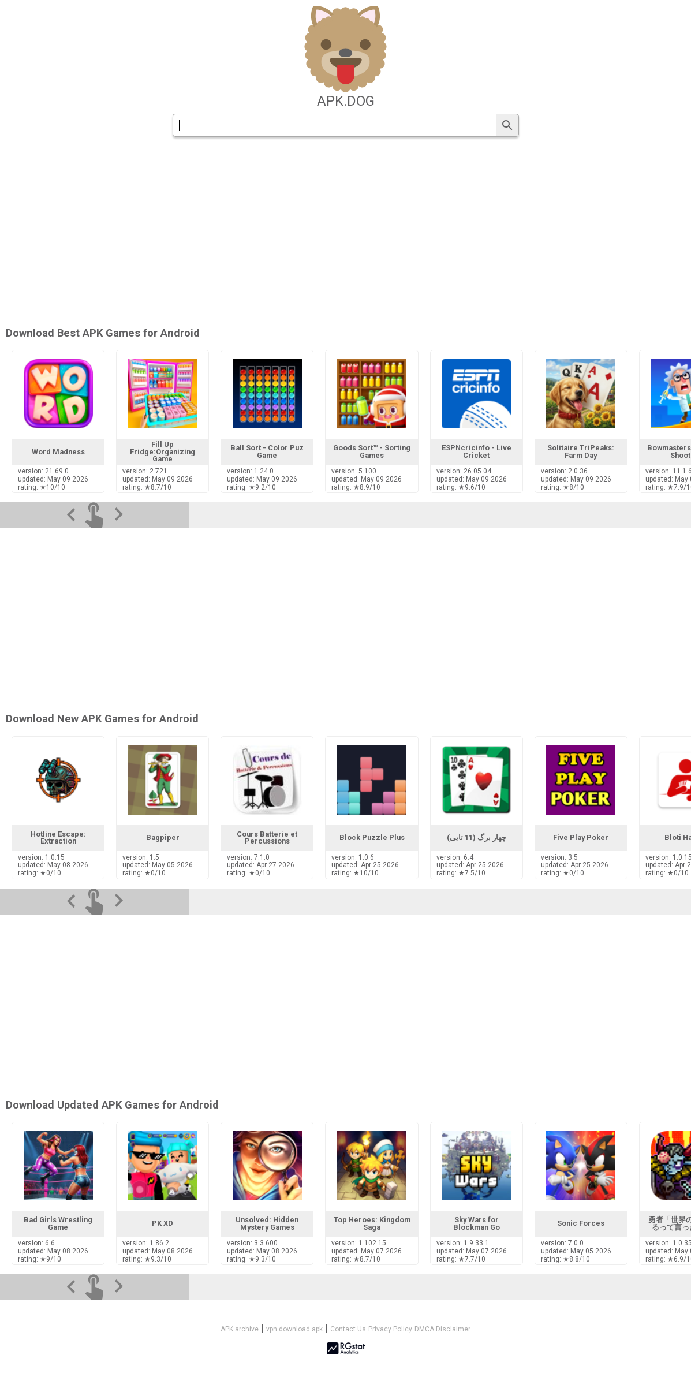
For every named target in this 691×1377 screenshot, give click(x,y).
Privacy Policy (390, 1329)
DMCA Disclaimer (442, 1329)
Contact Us (348, 1329)
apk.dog (346, 101)
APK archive (240, 1329)
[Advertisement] (346, 1004)
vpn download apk (294, 1329)
